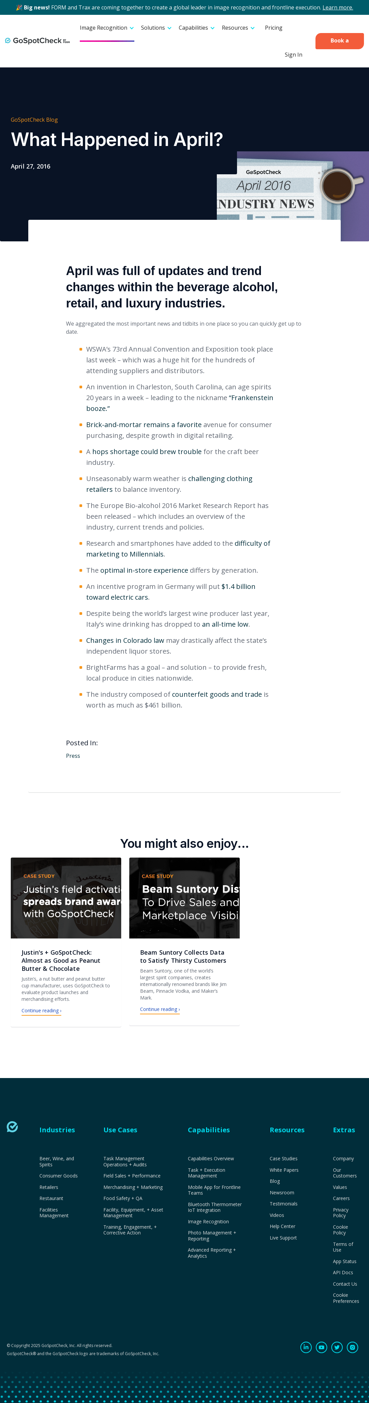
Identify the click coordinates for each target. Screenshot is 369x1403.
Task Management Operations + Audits (125, 1161)
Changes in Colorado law (125, 640)
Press (73, 755)
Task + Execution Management (206, 1173)
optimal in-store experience (144, 570)
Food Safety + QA (122, 1198)
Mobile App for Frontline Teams (214, 1190)
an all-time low (225, 624)
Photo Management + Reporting (212, 1236)
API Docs (343, 1273)
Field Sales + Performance (132, 1176)
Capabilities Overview (211, 1159)
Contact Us (345, 1284)
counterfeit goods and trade (217, 694)
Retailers (48, 1187)
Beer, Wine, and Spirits (56, 1161)
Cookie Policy (340, 1230)
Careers (341, 1198)
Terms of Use (343, 1247)
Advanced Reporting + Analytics (212, 1253)
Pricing (273, 27)
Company (343, 1159)
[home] (37, 41)
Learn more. (338, 7)
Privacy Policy (340, 1213)
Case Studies (284, 1159)
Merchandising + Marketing (133, 1187)
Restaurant (51, 1198)
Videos (277, 1215)
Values (340, 1187)
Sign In (293, 54)
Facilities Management (54, 1213)
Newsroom (282, 1193)
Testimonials (284, 1204)
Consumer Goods (58, 1176)
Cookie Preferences (346, 1298)
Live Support (283, 1238)
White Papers (284, 1170)
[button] (107, 28)
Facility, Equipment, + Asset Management (133, 1213)
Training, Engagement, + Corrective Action (130, 1230)
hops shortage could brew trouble (147, 451)
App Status (345, 1261)
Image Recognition (208, 1222)
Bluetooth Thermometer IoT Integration (215, 1207)
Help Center (282, 1226)
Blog (275, 1181)
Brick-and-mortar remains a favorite (144, 424)
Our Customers (345, 1173)
